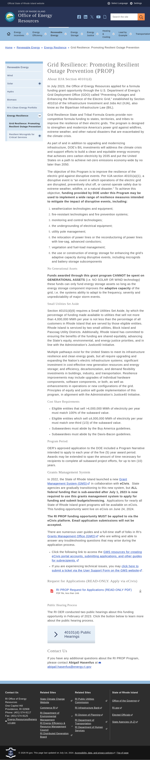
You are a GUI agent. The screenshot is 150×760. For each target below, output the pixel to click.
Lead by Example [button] (126, 34)
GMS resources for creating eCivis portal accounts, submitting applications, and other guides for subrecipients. (97, 556)
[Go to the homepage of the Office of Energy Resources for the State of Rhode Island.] (11, 17)
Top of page (123, 753)
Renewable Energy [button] (60, 34)
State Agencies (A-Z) (123, 722)
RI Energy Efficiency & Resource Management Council (53, 726)
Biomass (12, 99)
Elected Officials (121, 715)
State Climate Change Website (52, 701)
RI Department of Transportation (84, 722)
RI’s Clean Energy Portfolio (22, 107)
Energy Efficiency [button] (41, 34)
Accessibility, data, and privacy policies (94, 753)
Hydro (10, 91)
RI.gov (116, 708)
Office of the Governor (124, 701)
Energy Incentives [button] (22, 34)
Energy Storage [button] (78, 34)
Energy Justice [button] (93, 34)
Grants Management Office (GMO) (71, 536)
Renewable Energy (28, 47)
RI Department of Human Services (89, 729)
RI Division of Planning (87, 715)
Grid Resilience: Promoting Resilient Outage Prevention (25, 125)
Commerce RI (48, 708)
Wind (10, 75)
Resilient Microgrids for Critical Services (21, 136)
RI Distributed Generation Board (54, 735)
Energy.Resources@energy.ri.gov (22, 721)
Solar (10, 83)
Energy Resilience (55, 47)
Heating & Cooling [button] (110, 34)
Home (8, 47)
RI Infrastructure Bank (87, 708)
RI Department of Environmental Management (49, 716)
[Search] (124, 16)
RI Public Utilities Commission (84, 701)
